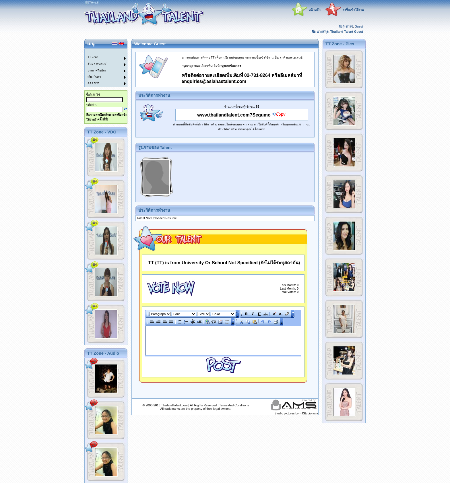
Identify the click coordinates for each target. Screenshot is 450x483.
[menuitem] (102, 52)
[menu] (102, 68)
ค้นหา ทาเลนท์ (97, 64)
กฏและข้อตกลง (230, 65)
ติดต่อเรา (93, 83)
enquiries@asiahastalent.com (214, 81)
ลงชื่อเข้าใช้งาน (353, 9)
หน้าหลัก (315, 9)
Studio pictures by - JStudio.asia (296, 413)
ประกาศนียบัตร (97, 70)
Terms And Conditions (234, 405)
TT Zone (93, 57)
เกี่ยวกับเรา (94, 76)
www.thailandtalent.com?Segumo (233, 114)
